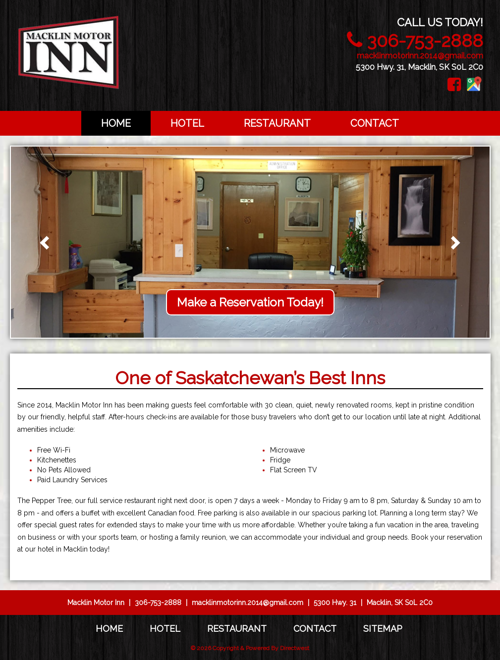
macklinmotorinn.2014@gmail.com (420, 55)
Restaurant (277, 123)
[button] (46, 242)
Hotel (187, 123)
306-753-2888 (425, 40)
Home (116, 123)
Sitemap (382, 628)
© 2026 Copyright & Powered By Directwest (250, 648)
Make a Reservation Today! (250, 302)
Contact (374, 123)
